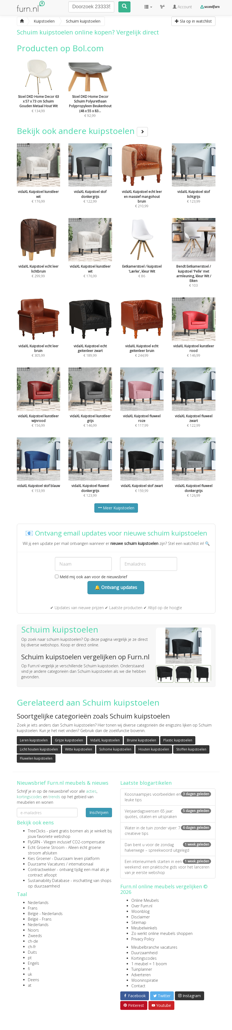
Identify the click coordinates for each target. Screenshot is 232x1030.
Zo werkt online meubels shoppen (162, 933)
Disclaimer (140, 916)
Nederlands (38, 902)
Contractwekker (42, 869)
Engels (33, 963)
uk (30, 974)
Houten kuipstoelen (153, 749)
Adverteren (141, 974)
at (29, 985)
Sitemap (138, 922)
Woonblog (140, 911)
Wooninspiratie (144, 980)
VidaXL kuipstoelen (105, 740)
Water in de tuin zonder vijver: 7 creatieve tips (168, 830)
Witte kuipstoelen (78, 749)
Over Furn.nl (141, 905)
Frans (33, 908)
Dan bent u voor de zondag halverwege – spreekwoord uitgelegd (168, 847)
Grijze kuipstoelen (69, 740)
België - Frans (40, 919)
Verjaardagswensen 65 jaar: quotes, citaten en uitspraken (168, 813)
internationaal (81, 864)
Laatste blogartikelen (146, 782)
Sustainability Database (49, 880)
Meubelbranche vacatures (154, 947)
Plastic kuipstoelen (177, 740)
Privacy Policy (142, 939)
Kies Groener (39, 858)
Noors (33, 930)
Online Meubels (145, 900)
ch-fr (32, 946)
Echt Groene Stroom (46, 847)
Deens (33, 979)
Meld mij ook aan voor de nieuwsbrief (91, 576)
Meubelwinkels (144, 928)
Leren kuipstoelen (34, 740)
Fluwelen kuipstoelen (36, 758)
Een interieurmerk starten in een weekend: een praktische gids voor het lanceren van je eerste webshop (168, 867)
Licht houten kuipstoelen (39, 749)
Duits (32, 952)
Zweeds (35, 935)
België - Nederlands (45, 913)
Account (182, 6)
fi (29, 968)
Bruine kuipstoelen (141, 740)
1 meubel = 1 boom (149, 963)
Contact (138, 985)
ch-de (33, 941)
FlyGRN (34, 842)
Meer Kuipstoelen (116, 507)
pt (30, 957)
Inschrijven (98, 812)
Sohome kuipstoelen (115, 749)
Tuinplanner (141, 969)
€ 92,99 (90, 96)
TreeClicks (37, 830)
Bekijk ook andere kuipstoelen (82, 130)
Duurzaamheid (144, 952)
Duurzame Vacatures (46, 864)
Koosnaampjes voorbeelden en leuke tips (168, 797)
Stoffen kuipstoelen (191, 749)
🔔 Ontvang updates (116, 587)
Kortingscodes (144, 958)
